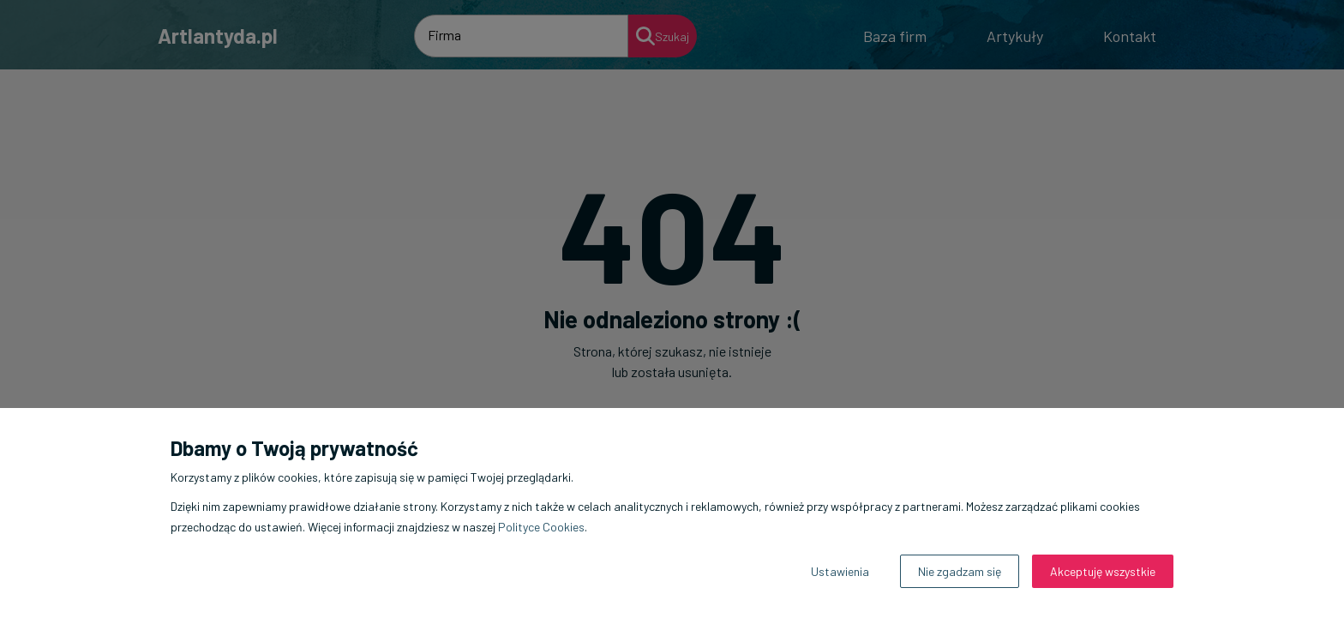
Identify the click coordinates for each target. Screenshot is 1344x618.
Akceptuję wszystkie (1102, 571)
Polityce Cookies (541, 526)
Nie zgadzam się (959, 571)
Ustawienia (840, 571)
